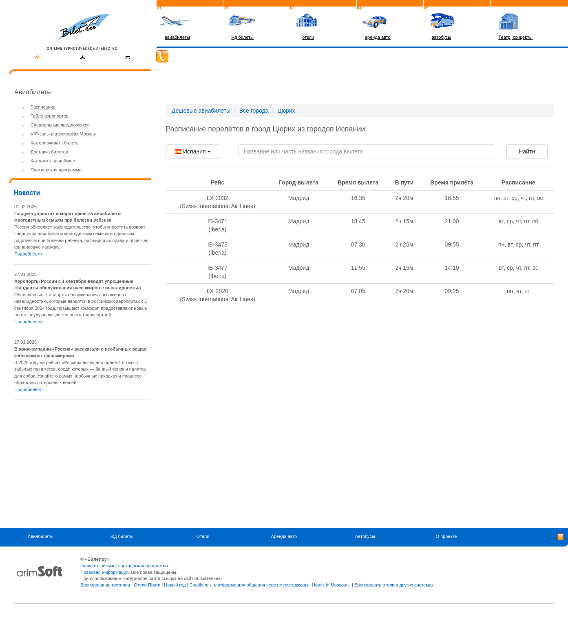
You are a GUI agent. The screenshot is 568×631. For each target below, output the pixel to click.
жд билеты (243, 37)
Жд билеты (121, 536)
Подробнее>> (28, 253)
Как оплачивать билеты (55, 142)
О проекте (446, 536)
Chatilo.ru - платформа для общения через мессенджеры (248, 584)
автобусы (441, 37)
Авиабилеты (40, 536)
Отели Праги (147, 584)
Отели (203, 536)
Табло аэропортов (50, 115)
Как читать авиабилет (53, 160)
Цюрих (286, 110)
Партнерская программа (56, 169)
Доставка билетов (49, 151)
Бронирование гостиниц (105, 584)
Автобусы (365, 536)
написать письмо (98, 565)
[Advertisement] (82, 464)
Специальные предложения (59, 124)
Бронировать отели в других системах (393, 584)
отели (308, 37)
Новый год (175, 584)
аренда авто (378, 37)
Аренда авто (284, 536)
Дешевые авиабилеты (201, 110)
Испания (192, 151)
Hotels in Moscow (329, 584)
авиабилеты (177, 37)
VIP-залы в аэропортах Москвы (63, 133)
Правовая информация (104, 572)
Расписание (43, 106)
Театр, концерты (515, 37)
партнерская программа (143, 565)
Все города (254, 110)
